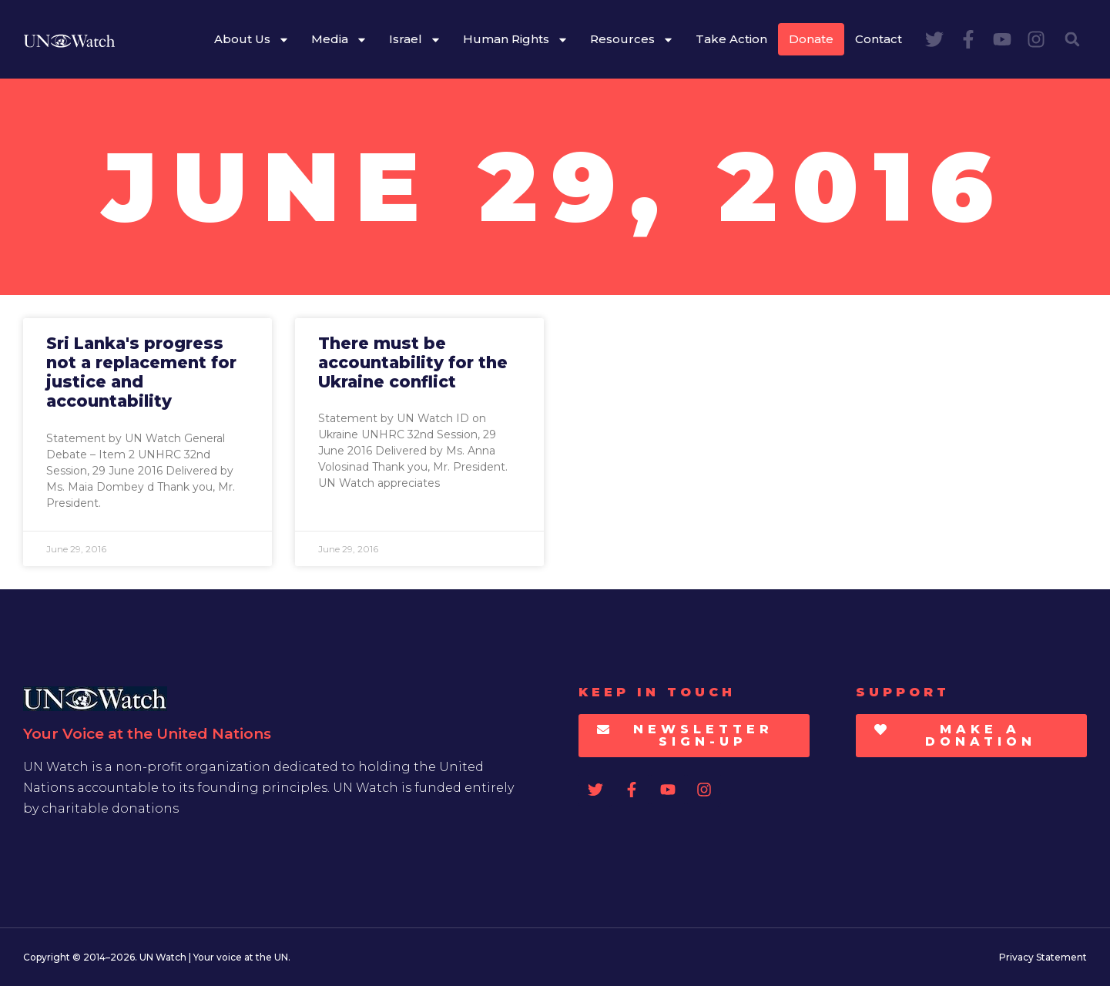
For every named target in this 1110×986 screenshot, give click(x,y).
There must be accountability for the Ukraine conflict (413, 362)
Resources (632, 39)
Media (339, 39)
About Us (252, 39)
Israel (415, 39)
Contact (878, 39)
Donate (811, 39)
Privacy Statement (1043, 957)
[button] (1072, 39)
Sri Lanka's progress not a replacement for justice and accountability (141, 372)
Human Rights (515, 39)
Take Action (731, 39)
